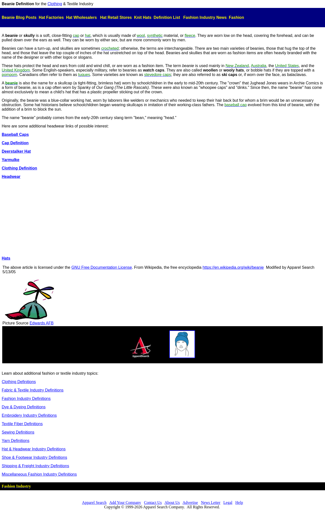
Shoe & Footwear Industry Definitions (34, 457)
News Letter (211, 502)
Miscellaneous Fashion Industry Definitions (39, 474)
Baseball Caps (15, 134)
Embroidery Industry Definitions (29, 415)
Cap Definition (15, 143)
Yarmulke (10, 160)
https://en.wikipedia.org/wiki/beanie (233, 267)
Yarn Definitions (15, 441)
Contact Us (153, 502)
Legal (227, 502)
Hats (6, 258)
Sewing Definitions (18, 432)
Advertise (190, 502)
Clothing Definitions (19, 382)
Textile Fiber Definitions (22, 424)
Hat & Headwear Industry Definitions (34, 449)
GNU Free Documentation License (101, 267)
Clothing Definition (19, 168)
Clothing (55, 4)
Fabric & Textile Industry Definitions (33, 390)
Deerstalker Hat (16, 151)
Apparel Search (94, 502)
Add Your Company (125, 502)
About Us (172, 502)
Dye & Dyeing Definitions (24, 407)
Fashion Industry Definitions (26, 398)
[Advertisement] (162, 217)
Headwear (11, 176)
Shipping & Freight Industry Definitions (35, 466)
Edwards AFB (41, 323)
